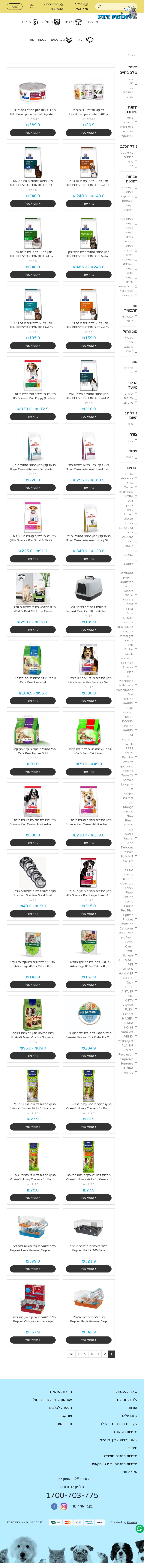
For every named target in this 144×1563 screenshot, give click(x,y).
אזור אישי (130, 1472)
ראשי (133, 55)
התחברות (52, 4)
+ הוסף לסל (88, 133)
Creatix (132, 1522)
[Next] (78, 1354)
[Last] (71, 1354)
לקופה (14, 6)
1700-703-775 (72, 1495)
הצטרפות (57, 9)
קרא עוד (88, 204)
